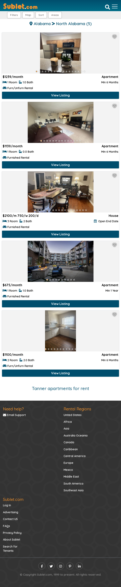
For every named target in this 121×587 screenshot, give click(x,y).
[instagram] (60, 565)
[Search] (107, 7)
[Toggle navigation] (115, 6)
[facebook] (41, 565)
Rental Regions (77, 408)
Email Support (14, 415)
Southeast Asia (74, 490)
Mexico (68, 470)
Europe (68, 463)
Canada (69, 442)
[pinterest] (69, 565)
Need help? (13, 408)
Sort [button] (41, 15)
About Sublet (11, 539)
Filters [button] (14, 15)
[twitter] (51, 565)
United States (73, 415)
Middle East (71, 476)
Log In (7, 505)
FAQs (6, 526)
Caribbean (71, 449)
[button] (55, 15)
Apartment (110, 77)
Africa (68, 422)
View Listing (60, 95)
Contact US (10, 519)
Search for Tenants (10, 549)
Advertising (10, 512)
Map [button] (28, 15)
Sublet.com (13, 499)
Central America (75, 456)
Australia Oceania (76, 435)
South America (73, 483)
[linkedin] (79, 565)
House (113, 216)
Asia (66, 428)
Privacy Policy (12, 533)
